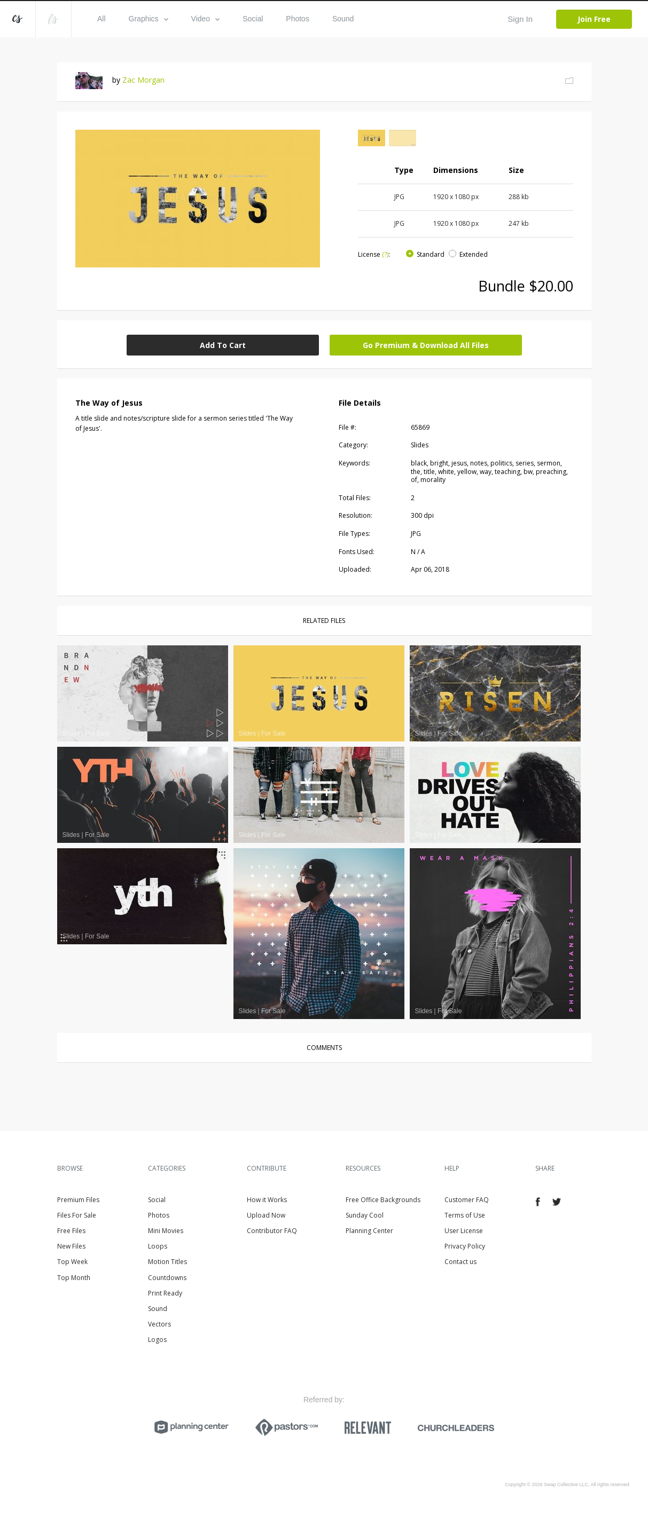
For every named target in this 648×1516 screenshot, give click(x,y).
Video (205, 18)
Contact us (460, 1261)
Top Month (73, 1277)
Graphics (148, 18)
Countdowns (167, 1277)
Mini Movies (165, 1230)
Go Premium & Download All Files (426, 345)
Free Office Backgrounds (383, 1199)
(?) (385, 254)
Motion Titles (167, 1261)
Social (253, 18)
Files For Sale (76, 1215)
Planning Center (369, 1230)
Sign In (520, 18)
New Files (71, 1246)
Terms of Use (464, 1215)
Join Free (594, 19)
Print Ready (165, 1293)
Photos (297, 18)
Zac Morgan (143, 80)
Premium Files (78, 1199)
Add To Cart (223, 345)
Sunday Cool (365, 1215)
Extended (473, 254)
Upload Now (266, 1215)
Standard (430, 254)
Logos (157, 1339)
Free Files (71, 1230)
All (101, 18)
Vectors (159, 1324)
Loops (157, 1246)
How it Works (267, 1199)
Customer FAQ (466, 1199)
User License (463, 1230)
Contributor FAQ (272, 1230)
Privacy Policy (464, 1246)
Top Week (72, 1261)
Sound (343, 18)
